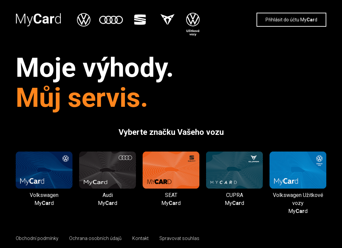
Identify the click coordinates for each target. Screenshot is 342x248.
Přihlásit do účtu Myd (291, 19)
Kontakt (140, 238)
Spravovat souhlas (179, 238)
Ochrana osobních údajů (95, 238)
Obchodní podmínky (37, 238)
